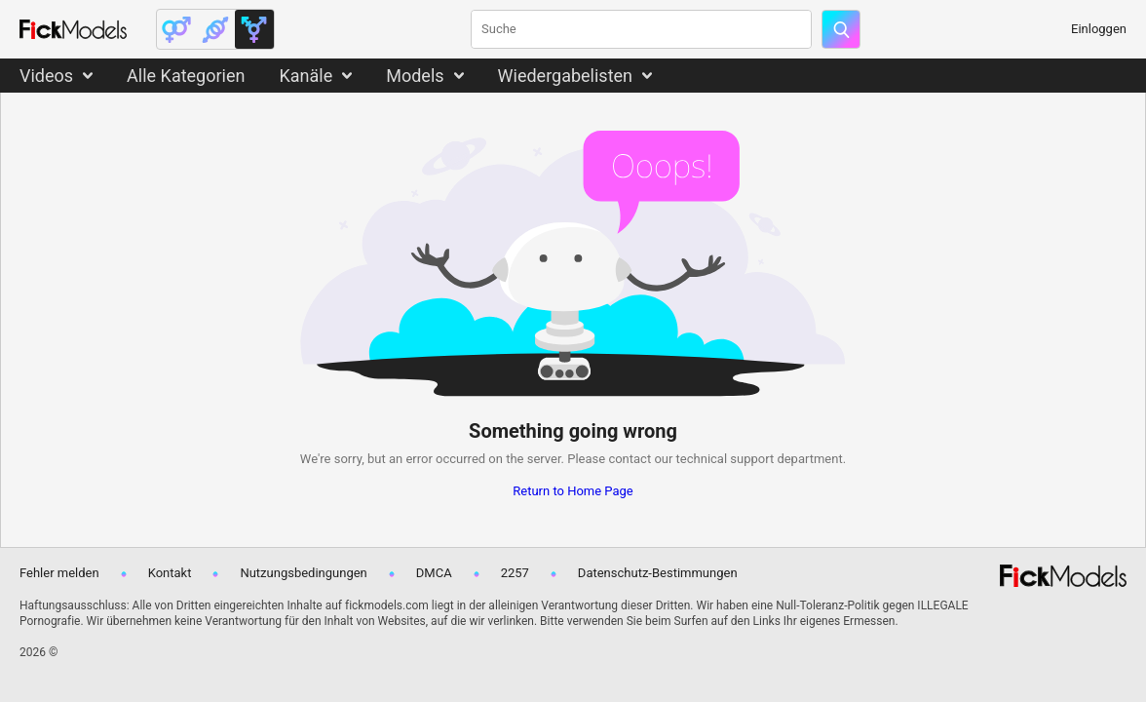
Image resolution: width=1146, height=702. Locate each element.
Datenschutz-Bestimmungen (658, 573)
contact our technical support (691, 458)
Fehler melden (59, 573)
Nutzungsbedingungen (303, 573)
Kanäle (305, 75)
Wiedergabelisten (565, 75)
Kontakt (170, 573)
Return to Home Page (573, 491)
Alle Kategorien (186, 75)
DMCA (434, 573)
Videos (46, 75)
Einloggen (1099, 28)
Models (414, 75)
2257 (515, 573)
